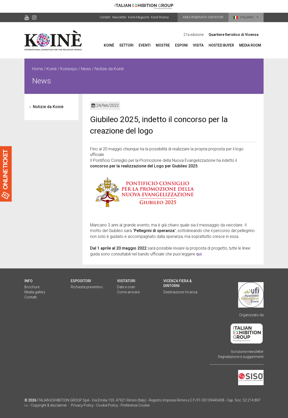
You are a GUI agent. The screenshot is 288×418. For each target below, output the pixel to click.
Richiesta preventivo (87, 287)
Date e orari (126, 287)
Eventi (145, 45)
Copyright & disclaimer (49, 405)
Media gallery (34, 292)
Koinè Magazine (138, 17)
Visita (198, 45)
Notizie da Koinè (48, 106)
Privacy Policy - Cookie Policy (94, 405)
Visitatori (126, 281)
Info (28, 281)
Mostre (163, 45)
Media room (250, 45)
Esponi (181, 45)
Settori (126, 45)
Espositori (81, 281)
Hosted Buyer (221, 45)
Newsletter (119, 17)
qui (199, 254)
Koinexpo (68, 68)
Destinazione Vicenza (180, 292)
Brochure (31, 287)
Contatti (105, 17)
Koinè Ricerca (160, 17)
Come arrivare (128, 292)
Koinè (109, 45)
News (86, 68)
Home (37, 68)
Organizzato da (251, 315)
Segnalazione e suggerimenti (241, 357)
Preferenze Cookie (135, 405)
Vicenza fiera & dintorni (177, 283)
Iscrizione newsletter (247, 352)
